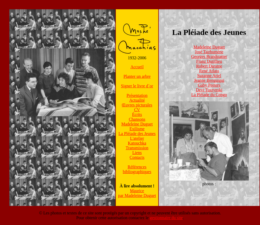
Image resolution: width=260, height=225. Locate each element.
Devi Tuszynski (209, 90)
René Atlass (209, 71)
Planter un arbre (137, 76)
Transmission (137, 148)
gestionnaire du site (166, 217)
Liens (137, 152)
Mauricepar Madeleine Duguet (137, 193)
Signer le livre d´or (137, 86)
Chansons (137, 119)
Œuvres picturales (137, 105)
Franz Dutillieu (209, 61)
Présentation (136, 95)
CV (137, 109)
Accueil (137, 67)
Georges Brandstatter (209, 56)
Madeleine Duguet (137, 124)
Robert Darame (209, 66)
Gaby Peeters (209, 85)
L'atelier (137, 138)
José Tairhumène (209, 52)
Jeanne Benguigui (209, 80)
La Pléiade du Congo (209, 94)
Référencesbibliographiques (137, 169)
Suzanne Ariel (209, 75)
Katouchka (137, 143)
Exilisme (137, 129)
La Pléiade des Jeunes (137, 133)
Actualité (137, 100)
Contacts (137, 157)
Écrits (137, 114)
